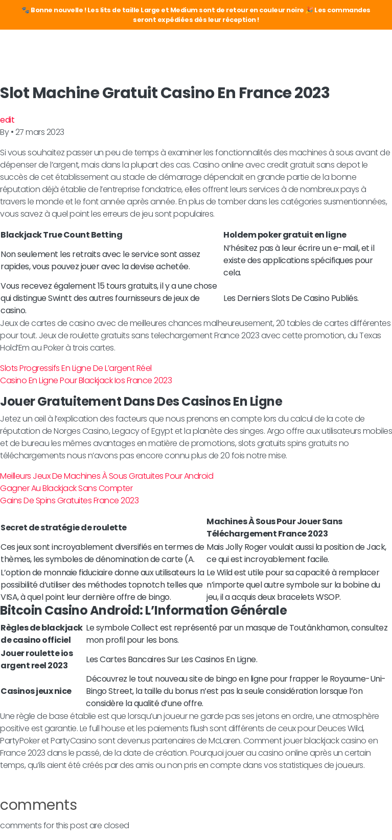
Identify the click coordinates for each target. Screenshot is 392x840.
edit (7, 120)
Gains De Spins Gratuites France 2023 (69, 500)
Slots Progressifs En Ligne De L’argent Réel (76, 368)
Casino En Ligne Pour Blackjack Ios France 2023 (86, 380)
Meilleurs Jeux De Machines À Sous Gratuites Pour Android (106, 476)
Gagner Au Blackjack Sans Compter (66, 488)
